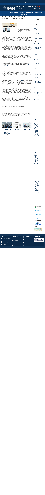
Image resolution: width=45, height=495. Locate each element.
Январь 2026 (36, 108)
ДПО (19, 15)
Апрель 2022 (36, 155)
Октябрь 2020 (36, 174)
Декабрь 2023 (36, 134)
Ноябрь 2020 (36, 173)
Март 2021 (36, 168)
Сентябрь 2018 (36, 196)
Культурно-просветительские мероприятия (37, 58)
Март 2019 (36, 190)
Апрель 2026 (36, 105)
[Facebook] (18, 3)
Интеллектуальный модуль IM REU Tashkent (37, 52)
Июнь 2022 (36, 153)
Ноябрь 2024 (36, 123)
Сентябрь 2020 (36, 175)
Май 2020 (35, 179)
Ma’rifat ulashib (36, 44)
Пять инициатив (37, 13)
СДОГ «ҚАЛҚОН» (36, 87)
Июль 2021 (36, 164)
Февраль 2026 (36, 107)
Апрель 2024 (36, 130)
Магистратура (16, 13)
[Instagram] (21, 3)
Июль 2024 (36, 127)
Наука (41, 13)
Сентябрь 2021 (36, 162)
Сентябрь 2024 (36, 125)
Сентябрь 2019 (36, 187)
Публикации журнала (37, 77)
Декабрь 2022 (36, 147)
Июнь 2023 (36, 140)
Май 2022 (35, 154)
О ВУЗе (6, 13)
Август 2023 (36, 138)
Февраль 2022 (36, 157)
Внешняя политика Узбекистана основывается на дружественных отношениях (27, 131)
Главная (3, 13)
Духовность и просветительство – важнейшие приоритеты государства (17, 131)
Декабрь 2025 (36, 109)
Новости (32, 13)
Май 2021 (35, 166)
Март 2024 (36, 131)
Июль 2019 (36, 188)
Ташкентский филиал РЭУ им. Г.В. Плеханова (37, 238)
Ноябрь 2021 (36, 160)
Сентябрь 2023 (36, 137)
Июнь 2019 (36, 189)
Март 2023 (36, 144)
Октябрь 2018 (36, 195)
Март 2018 (36, 201)
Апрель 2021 (36, 167)
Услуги (22, 15)
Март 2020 (36, 181)
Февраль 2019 (36, 191)
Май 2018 (35, 198)
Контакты (25, 15)
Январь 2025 (36, 121)
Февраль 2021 (36, 169)
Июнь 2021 (36, 165)
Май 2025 (35, 117)
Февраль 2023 (36, 145)
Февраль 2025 (36, 120)
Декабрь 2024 (36, 122)
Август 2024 (36, 126)
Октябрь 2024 (36, 124)
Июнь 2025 (36, 116)
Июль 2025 (36, 115)
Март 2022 (36, 156)
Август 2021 (36, 163)
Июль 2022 (36, 152)
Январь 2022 (36, 158)
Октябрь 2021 (36, 161)
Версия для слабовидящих (38, 22)
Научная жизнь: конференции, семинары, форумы (37, 66)
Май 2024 (35, 129)
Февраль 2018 (36, 202)
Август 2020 (36, 176)
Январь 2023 (36, 146)
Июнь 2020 (36, 178)
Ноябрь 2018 (36, 194)
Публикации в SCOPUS (37, 75)
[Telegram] (27, 3)
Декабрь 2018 (36, 193)
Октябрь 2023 (36, 136)
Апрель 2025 (36, 118)
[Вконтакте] (20, 3)
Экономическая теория (37, 27)
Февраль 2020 (36, 182)
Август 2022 (36, 151)
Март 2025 (36, 119)
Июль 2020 (36, 177)
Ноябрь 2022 (36, 148)
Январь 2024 (36, 133)
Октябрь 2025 (36, 111)
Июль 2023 (36, 139)
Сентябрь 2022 (36, 150)
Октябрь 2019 (36, 186)
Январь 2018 (36, 203)
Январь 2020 (36, 183)
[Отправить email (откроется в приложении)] (25, 3)
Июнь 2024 (36, 128)
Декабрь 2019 (36, 184)
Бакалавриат (11, 13)
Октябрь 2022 (36, 149)
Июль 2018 (36, 197)
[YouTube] (23, 3)
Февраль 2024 (36, 132)
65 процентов (21, 81)
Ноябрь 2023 (36, 135)
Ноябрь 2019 (36, 185)
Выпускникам (22, 13)
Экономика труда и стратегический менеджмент (36, 29)
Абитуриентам (28, 13)
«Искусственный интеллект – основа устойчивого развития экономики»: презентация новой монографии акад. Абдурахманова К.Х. (7, 132)
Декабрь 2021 (36, 159)
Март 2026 (36, 106)
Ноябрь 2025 (36, 110)
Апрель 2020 (36, 180)
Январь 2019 (36, 192)
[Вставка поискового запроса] (38, 17)
